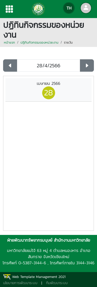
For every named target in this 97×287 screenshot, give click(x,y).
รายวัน (68, 42)
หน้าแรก (9, 42)
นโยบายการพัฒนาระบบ (20, 283)
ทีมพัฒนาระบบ (57, 283)
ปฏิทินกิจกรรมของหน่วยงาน (39, 42)
